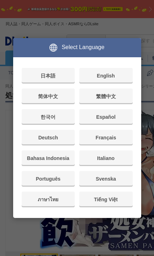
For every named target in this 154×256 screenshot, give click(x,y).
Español (105, 117)
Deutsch (48, 137)
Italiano (106, 158)
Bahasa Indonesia (48, 158)
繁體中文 (106, 96)
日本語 (48, 76)
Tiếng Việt (106, 199)
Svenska (106, 179)
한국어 (48, 117)
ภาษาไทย (48, 199)
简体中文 (48, 96)
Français (106, 137)
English (106, 76)
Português (48, 179)
